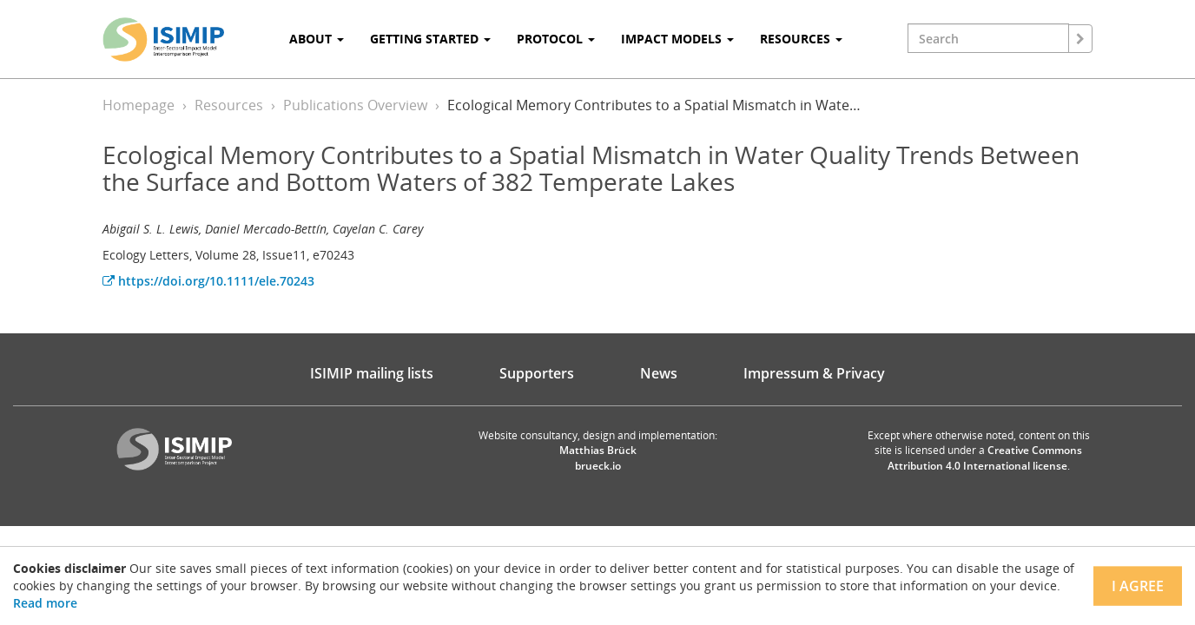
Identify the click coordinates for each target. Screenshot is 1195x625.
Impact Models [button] (677, 38)
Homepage (138, 105)
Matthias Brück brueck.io (598, 457)
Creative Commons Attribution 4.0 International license (985, 457)
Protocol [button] (556, 38)
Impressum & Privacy (814, 373)
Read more (45, 603)
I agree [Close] (1138, 585)
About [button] (316, 38)
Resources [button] (801, 38)
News (658, 373)
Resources (229, 105)
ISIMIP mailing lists (371, 373)
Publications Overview (355, 105)
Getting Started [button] (430, 38)
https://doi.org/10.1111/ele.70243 (208, 281)
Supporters (536, 373)
